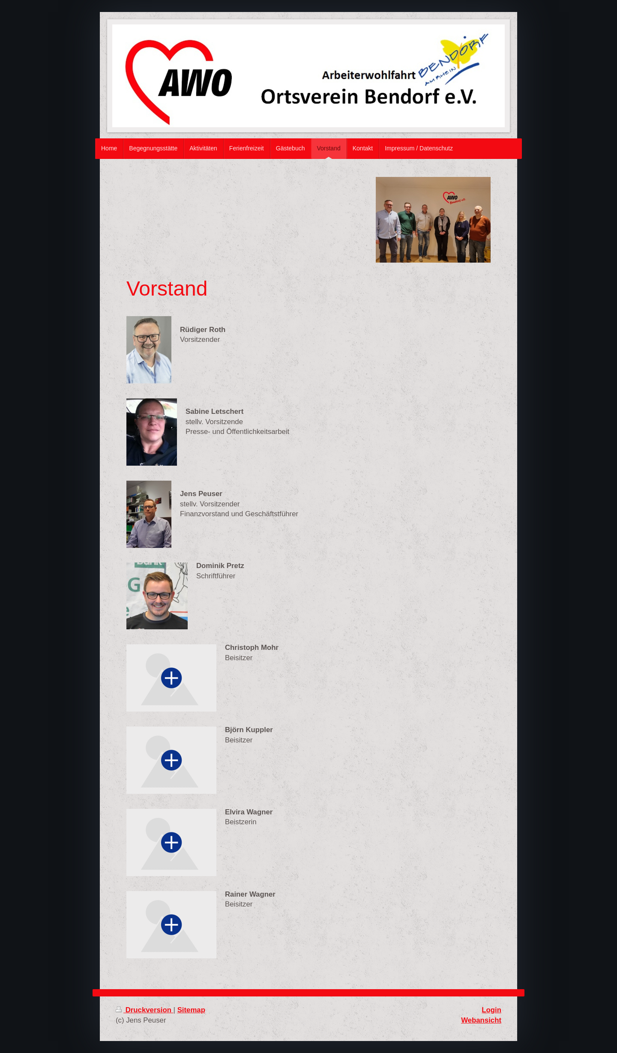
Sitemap (191, 1010)
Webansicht (481, 1020)
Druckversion (145, 1010)
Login (491, 1010)
